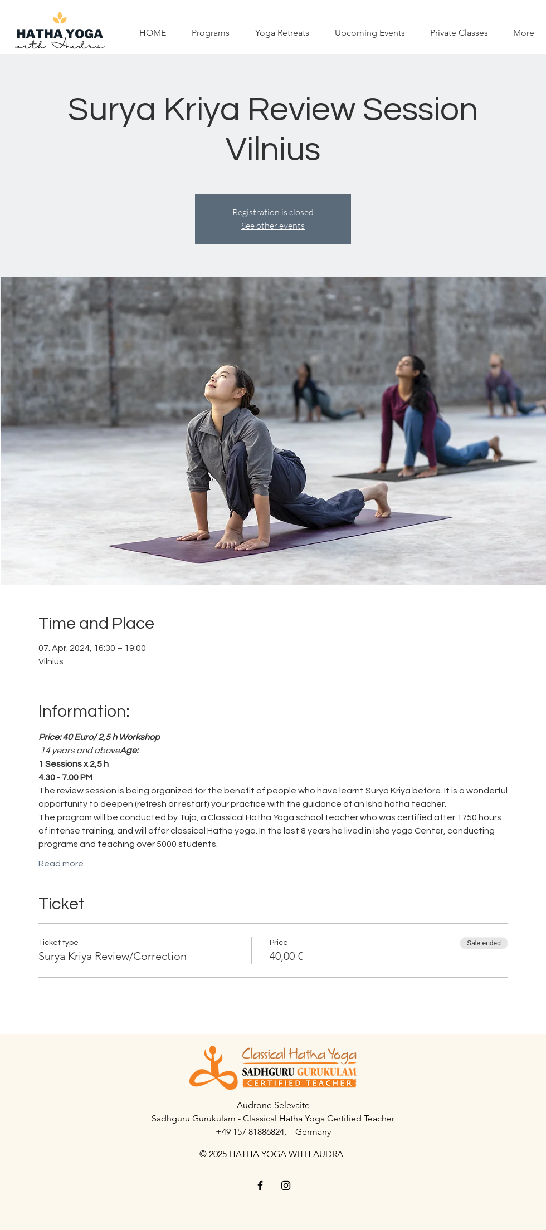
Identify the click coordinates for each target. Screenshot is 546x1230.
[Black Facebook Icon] (260, 1185)
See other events (273, 225)
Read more (61, 863)
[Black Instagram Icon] (286, 1185)
